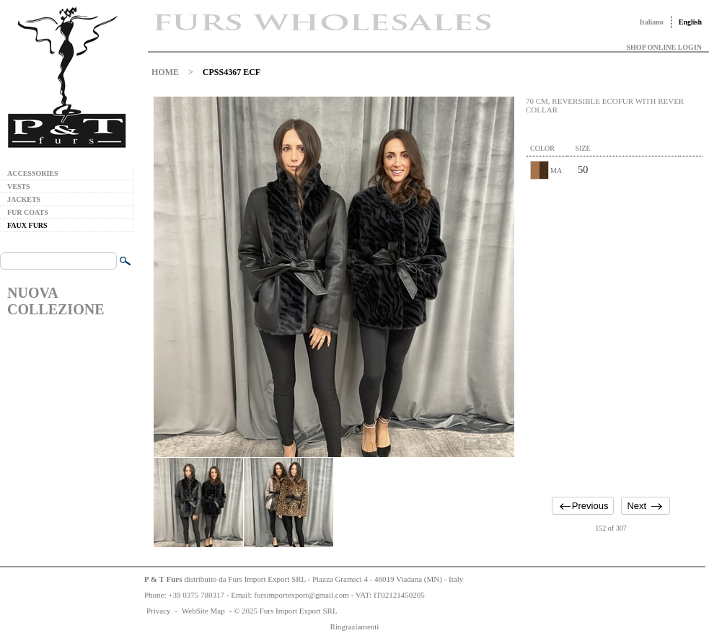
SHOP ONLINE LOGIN (664, 47)
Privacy (158, 610)
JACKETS (23, 199)
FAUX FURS (27, 225)
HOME (165, 72)
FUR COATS (27, 212)
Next (636, 505)
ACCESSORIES (32, 173)
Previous (590, 505)
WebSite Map (203, 610)
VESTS (18, 186)
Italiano (651, 22)
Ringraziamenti (354, 626)
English (690, 22)
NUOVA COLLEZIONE (55, 301)
